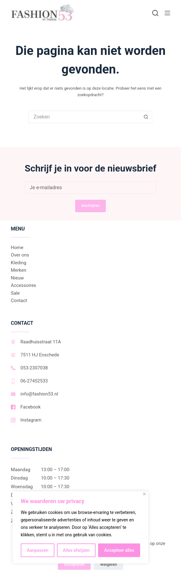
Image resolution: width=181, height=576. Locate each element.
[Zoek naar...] (84, 117)
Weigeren (108, 564)
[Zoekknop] (146, 117)
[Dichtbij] (144, 494)
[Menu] (167, 13)
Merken (18, 270)
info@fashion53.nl (34, 394)
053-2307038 (29, 368)
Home (17, 247)
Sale (15, 293)
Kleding (18, 263)
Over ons (20, 255)
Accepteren (74, 564)
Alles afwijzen (76, 550)
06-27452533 (29, 381)
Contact (19, 300)
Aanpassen (37, 550)
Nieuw (17, 278)
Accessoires (23, 285)
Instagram (26, 420)
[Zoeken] (155, 13)
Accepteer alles (119, 550)
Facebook (26, 407)
